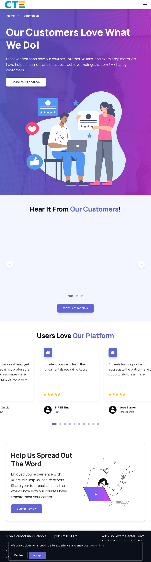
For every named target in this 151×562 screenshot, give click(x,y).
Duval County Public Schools (26, 536)
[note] (61, 410)
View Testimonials (75, 308)
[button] (70, 296)
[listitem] (27, 16)
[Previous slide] (9, 264)
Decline (18, 555)
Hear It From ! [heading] (75, 209)
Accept (37, 555)
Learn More (97, 545)
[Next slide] (141, 264)
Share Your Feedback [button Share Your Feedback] (26, 82)
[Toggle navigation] (145, 4)
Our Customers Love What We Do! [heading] (68, 38)
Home (11, 15)
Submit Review (27, 508)
